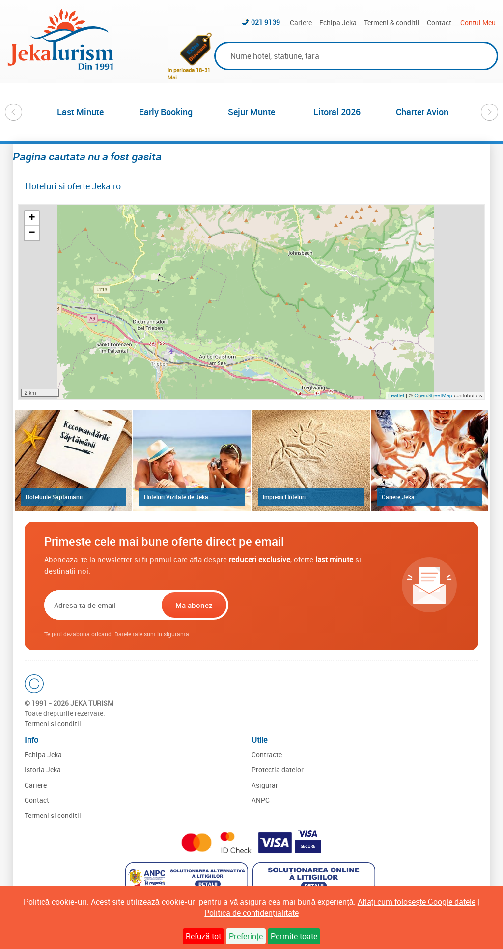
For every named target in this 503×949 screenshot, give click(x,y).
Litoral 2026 (337, 112)
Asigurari (266, 785)
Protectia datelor (278, 769)
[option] (80, 112)
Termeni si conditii (53, 723)
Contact (439, 22)
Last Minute (80, 112)
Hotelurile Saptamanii (54, 497)
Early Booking (166, 112)
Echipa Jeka (338, 22)
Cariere (301, 22)
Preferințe (245, 936)
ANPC (261, 800)
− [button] (31, 233)
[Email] (102, 605)
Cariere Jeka (398, 497)
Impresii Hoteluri (284, 497)
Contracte (267, 754)
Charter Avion (422, 112)
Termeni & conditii (391, 22)
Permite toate (294, 936)
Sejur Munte (251, 112)
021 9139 (265, 22)
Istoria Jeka (43, 769)
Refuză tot (203, 936)
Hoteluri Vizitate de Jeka (176, 497)
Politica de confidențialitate (251, 912)
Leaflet (396, 395)
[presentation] (293, 605)
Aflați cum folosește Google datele (416, 901)
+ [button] (31, 218)
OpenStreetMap (434, 395)
